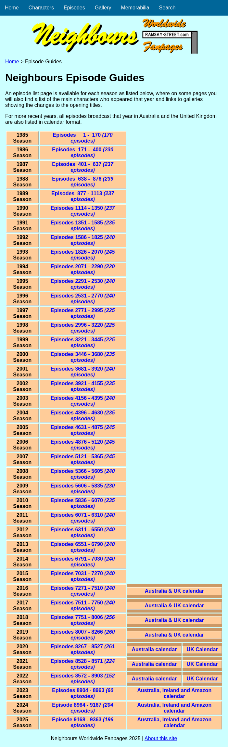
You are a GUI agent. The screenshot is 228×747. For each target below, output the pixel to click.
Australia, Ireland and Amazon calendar (174, 693)
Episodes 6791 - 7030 (83, 561)
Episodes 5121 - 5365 (83, 459)
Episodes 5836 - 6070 (83, 503)
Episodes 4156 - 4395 (83, 401)
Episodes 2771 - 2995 (83, 313)
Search (167, 7)
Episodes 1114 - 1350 (83, 211)
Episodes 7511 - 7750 (83, 605)
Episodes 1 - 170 (83, 138)
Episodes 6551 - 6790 (83, 547)
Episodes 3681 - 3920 (83, 371)
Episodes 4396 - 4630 (83, 415)
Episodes (74, 7)
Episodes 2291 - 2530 (83, 284)
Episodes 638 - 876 (82, 181)
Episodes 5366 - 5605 (83, 474)
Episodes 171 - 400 (82, 152)
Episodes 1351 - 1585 (83, 225)
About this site (161, 738)
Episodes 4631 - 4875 (83, 430)
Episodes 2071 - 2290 (83, 269)
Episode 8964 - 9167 (82, 708)
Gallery (103, 7)
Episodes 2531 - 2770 (83, 298)
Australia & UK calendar (174, 591)
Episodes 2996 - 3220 (83, 328)
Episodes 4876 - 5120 (83, 444)
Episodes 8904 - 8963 (82, 693)
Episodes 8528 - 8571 (83, 664)
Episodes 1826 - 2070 (83, 254)
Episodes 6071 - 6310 (83, 518)
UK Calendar (202, 649)
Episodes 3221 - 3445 (83, 342)
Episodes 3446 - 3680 (83, 357)
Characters (41, 7)
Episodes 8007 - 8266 (83, 634)
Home (12, 7)
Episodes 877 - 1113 (82, 196)
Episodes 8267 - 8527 (83, 649)
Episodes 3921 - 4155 (83, 386)
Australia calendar (154, 649)
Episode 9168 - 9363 (82, 722)
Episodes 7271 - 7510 (83, 591)
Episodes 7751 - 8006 (83, 620)
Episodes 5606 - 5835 (83, 488)
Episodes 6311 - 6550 (83, 532)
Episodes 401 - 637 (82, 167)
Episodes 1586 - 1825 (83, 240)
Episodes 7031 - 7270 (83, 576)
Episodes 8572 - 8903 (83, 678)
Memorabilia (135, 7)
